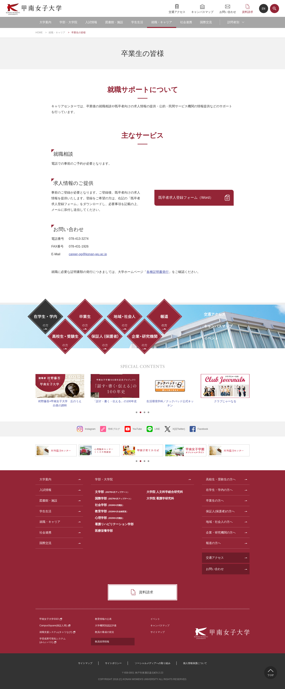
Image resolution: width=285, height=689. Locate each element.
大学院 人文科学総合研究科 (164, 491)
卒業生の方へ (215, 500)
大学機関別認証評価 (105, 625)
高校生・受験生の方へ (221, 479)
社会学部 (109, 505)
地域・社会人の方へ (219, 521)
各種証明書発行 (157, 271)
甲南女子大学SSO (50, 619)
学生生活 (137, 22)
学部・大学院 (68, 22)
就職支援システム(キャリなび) (57, 632)
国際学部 (113, 498)
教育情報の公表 (103, 619)
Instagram (90, 429)
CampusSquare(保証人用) (54, 625)
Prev (30, 386)
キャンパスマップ (202, 11)
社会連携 (186, 22)
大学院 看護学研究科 (160, 498)
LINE (157, 429)
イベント (155, 619)
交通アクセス (177, 11)
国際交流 (206, 22)
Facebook (203, 429)
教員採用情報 (102, 641)
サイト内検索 (274, 8)
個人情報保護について (195, 663)
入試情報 (91, 22)
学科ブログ (114, 429)
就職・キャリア (161, 22)
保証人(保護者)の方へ (220, 511)
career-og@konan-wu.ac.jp (88, 254)
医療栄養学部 (104, 530)
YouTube (137, 429)
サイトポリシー (113, 663)
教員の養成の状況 (104, 632)
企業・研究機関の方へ (221, 532)
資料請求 (247, 11)
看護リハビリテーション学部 (114, 524)
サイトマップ (157, 632)
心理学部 (109, 517)
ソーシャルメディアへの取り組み (152, 663)
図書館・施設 (114, 22)
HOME (39, 32)
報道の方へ (213, 543)
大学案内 (45, 22)
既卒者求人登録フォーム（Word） (185, 198)
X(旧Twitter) (178, 429)
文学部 (112, 491)
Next (254, 386)
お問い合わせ (227, 11)
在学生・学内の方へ (219, 489)
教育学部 (111, 511)
